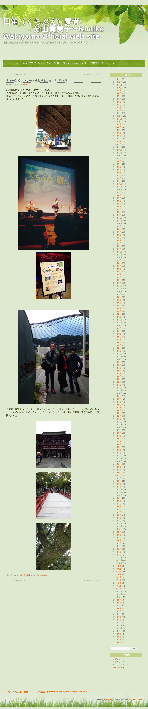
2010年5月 (117, 611)
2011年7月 (117, 571)
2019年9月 (117, 294)
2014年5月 (117, 475)
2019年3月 (117, 311)
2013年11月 (117, 492)
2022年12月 (117, 184)
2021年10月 (117, 223)
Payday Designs (137, 699)
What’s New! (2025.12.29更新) (30, 63)
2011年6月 (117, 574)
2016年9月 (117, 396)
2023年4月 (117, 172)
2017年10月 (117, 359)
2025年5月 (117, 102)
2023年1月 (117, 181)
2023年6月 (117, 167)
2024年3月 (117, 141)
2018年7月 (117, 334)
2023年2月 (117, 178)
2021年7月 (117, 232)
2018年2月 (117, 348)
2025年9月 (117, 90)
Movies (84, 63)
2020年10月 (117, 257)
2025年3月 (117, 107)
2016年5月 (117, 407)
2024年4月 (117, 138)
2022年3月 (117, 209)
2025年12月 (117, 82)
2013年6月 (117, 506)
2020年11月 (117, 254)
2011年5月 (117, 577)
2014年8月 (117, 467)
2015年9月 (117, 430)
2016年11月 (117, 390)
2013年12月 (117, 489)
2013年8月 (117, 501)
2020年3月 (117, 277)
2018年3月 (117, 345)
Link (113, 63)
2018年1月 (117, 351)
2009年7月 (117, 639)
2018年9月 (117, 328)
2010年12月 (117, 591)
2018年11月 (117, 322)
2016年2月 (117, 416)
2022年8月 (117, 195)
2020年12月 (117, 252)
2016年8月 (117, 399)
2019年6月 (117, 303)
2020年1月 (117, 283)
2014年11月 (117, 458)
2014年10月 (117, 461)
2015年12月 (117, 421)
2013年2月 (117, 518)
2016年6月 (117, 404)
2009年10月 (117, 631)
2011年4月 (117, 580)
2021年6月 (117, 235)
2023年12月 (117, 150)
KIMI (26, 84)
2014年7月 (117, 470)
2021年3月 (117, 243)
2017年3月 (117, 379)
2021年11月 (117, 221)
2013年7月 (117, 504)
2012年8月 (117, 535)
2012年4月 (117, 546)
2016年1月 (117, 419)
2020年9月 (117, 260)
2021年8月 (117, 229)
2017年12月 (117, 354)
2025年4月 (117, 104)
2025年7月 (117, 96)
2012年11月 (117, 526)
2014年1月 (117, 487)
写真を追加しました (91, 74)
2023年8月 (117, 161)
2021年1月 (117, 249)
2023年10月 (117, 155)
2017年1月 (117, 385)
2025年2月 (117, 110)
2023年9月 (117, 158)
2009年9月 (117, 634)
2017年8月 (117, 365)
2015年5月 (117, 441)
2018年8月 (117, 331)
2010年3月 (117, 617)
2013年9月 (117, 498)
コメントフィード (120, 665)
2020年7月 (117, 266)
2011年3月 (117, 583)
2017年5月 (117, 373)
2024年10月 (117, 121)
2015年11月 (117, 424)
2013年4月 (117, 512)
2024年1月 (117, 147)
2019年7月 (117, 300)
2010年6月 (117, 608)
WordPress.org (118, 668)
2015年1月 (117, 453)
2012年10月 (117, 529)
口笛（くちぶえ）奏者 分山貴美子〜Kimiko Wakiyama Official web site (53, 29)
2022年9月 (117, 192)
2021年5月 (117, 237)
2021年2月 (117, 246)
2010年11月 (117, 594)
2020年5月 (117, 271)
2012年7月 (117, 538)
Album (66, 63)
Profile (57, 63)
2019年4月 (117, 308)
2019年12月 (117, 286)
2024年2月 (117, 144)
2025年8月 (117, 93)
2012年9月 (117, 532)
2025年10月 (117, 87)
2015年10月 (117, 427)
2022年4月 (117, 206)
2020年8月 (117, 263)
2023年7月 (117, 164)
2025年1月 (117, 113)
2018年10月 (117, 325)
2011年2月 (117, 586)
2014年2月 (117, 484)
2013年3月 (117, 515)
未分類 (26, 575)
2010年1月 (117, 622)
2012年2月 (117, 552)
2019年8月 (117, 297)
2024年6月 (117, 133)
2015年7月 (117, 436)
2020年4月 (117, 274)
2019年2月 (117, 314)
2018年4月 (117, 342)
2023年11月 (117, 153)
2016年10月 (117, 393)
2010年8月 (117, 603)
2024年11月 (117, 119)
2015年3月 (117, 447)
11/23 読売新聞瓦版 (16, 74)
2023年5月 (117, 170)
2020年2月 (117, 280)
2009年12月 (117, 625)
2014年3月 (117, 481)
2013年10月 (117, 495)
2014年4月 (117, 478)
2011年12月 (117, 557)
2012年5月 (117, 543)
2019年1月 (117, 317)
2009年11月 (117, 628)
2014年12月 (117, 455)
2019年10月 (117, 291)
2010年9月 (117, 600)
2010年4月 (117, 614)
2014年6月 (117, 472)
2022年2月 (117, 212)
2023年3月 (117, 175)
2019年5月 (117, 305)
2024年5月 (117, 136)
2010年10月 (117, 597)
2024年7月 (117, 130)
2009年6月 (117, 642)
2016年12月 (117, 387)
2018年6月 (117, 337)
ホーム (10, 63)
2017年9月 (117, 362)
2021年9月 (117, 226)
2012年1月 (117, 554)
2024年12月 (117, 116)
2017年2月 (117, 382)
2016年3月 (117, 413)
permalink (43, 575)
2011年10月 (117, 563)
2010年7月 (117, 605)
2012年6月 (117, 540)
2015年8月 (117, 433)
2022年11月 (117, 187)
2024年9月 (117, 124)
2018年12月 (117, 320)
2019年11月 (117, 288)
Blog (49, 63)
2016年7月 (117, 402)
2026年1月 (117, 79)
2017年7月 (117, 368)
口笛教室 (95, 63)
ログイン (116, 659)
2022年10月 (117, 189)
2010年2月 (117, 620)
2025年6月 (117, 99)
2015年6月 (117, 438)
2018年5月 (117, 339)
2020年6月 (117, 269)
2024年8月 (117, 127)
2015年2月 (117, 450)
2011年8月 (117, 569)
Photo (105, 63)
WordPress (110, 699)
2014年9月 (117, 464)
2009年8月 (117, 637)
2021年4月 (117, 240)
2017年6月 (117, 371)
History (75, 63)
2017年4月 (117, 376)
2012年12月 (117, 523)
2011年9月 (117, 566)
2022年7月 (117, 198)
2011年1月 (117, 588)
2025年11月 (117, 85)
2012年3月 (117, 549)
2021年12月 (117, 218)
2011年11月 (117, 560)
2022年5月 (117, 204)
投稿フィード (118, 662)
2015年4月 (117, 444)
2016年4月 (117, 410)
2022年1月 (117, 215)
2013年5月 (117, 509)
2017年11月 (117, 356)
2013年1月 (117, 521)
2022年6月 (117, 201)
